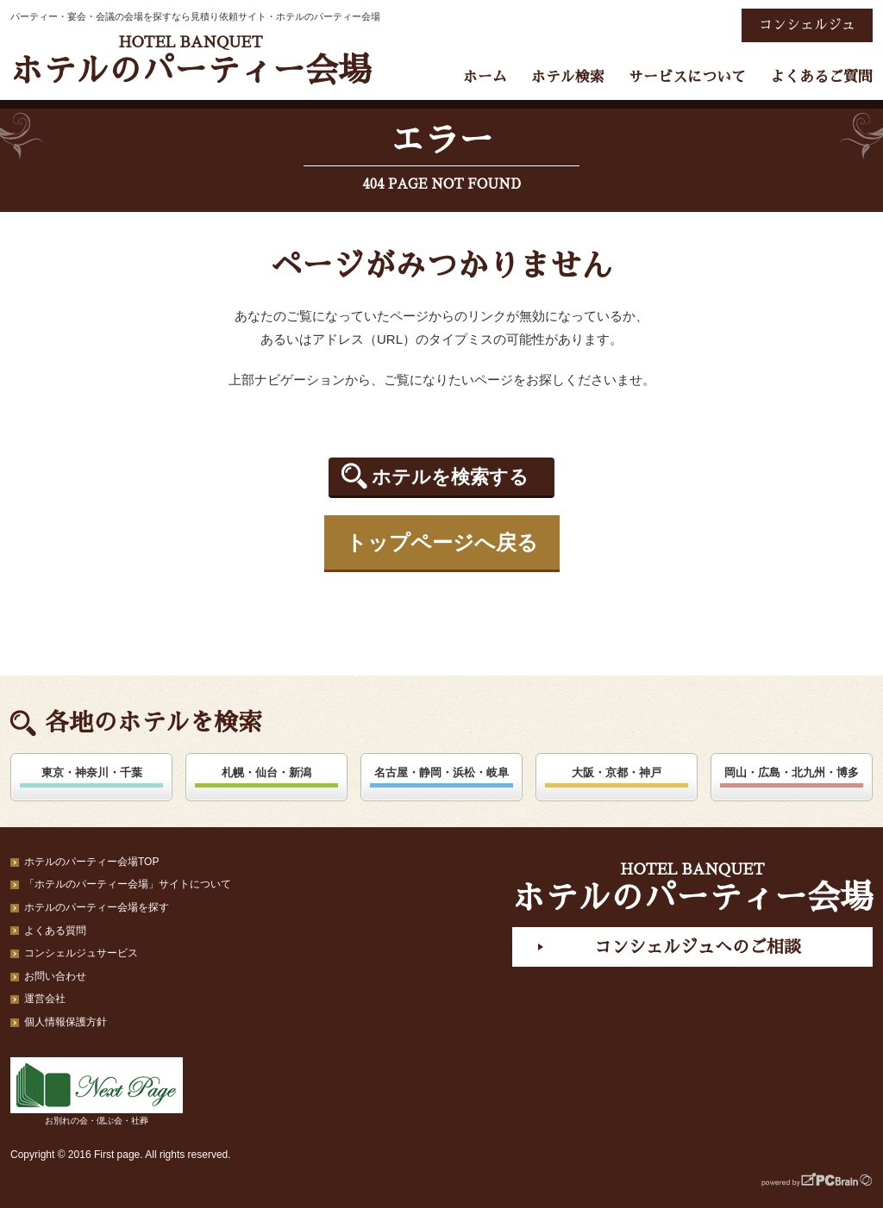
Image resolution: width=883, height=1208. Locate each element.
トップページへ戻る (442, 542)
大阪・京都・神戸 (616, 772)
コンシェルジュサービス (81, 953)
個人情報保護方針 (65, 1022)
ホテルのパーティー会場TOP (91, 862)
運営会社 (45, 999)
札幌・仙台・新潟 (266, 772)
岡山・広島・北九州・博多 (791, 772)
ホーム (485, 77)
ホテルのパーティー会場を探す (96, 907)
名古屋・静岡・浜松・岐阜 (441, 772)
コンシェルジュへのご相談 (697, 947)
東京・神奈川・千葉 (91, 772)
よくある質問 (55, 931)
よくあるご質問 (821, 77)
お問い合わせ (55, 976)
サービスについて (687, 77)
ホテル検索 (567, 77)
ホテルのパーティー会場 (190, 60)
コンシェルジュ (807, 25)
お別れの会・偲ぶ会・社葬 (96, 1091)
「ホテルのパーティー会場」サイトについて (127, 884)
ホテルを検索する (450, 477)
